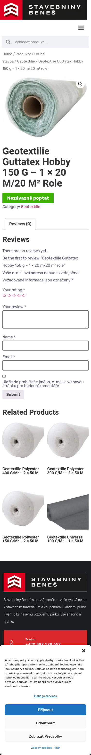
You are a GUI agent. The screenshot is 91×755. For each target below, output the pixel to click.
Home (7, 54)
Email (8, 357)
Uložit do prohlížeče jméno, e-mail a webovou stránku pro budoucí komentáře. (43, 384)
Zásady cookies (41, 747)
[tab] (20, 224)
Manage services (45, 696)
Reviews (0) (20, 224)
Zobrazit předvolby (45, 736)
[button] (83, 650)
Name (9, 337)
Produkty (23, 54)
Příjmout (45, 710)
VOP (57, 747)
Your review (14, 307)
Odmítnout (45, 723)
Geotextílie (26, 61)
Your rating (13, 290)
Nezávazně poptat (28, 198)
